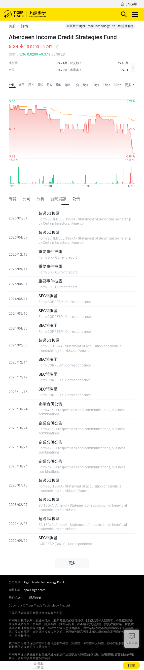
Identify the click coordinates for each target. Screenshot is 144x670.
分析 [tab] (40, 198)
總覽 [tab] (13, 198)
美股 (12, 26)
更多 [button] (72, 562)
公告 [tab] (76, 198)
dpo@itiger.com (34, 590)
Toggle (134, 14)
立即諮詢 (132, 643)
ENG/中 (132, 4)
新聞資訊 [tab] (58, 198)
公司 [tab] (27, 198)
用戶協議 (15, 598)
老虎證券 (32, 14)
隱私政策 (35, 598)
